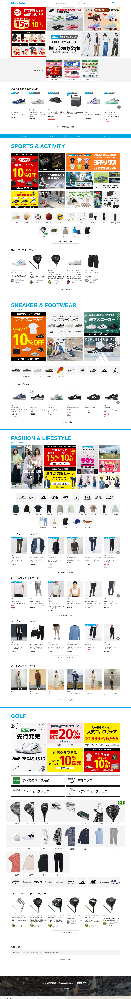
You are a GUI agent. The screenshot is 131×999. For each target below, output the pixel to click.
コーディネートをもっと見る (65, 700)
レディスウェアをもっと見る (65, 615)
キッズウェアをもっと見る (65, 657)
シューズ (51, 136)
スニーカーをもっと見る (65, 422)
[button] (119, 107)
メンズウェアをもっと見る (65, 572)
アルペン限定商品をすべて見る (65, 127)
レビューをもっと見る (65, 289)
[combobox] (67, 3)
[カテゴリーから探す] (89, 3)
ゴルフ (106, 136)
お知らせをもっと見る (65, 959)
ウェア (78, 136)
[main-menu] (118, 3)
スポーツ (23, 136)
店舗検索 (66, 988)
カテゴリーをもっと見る (65, 241)
